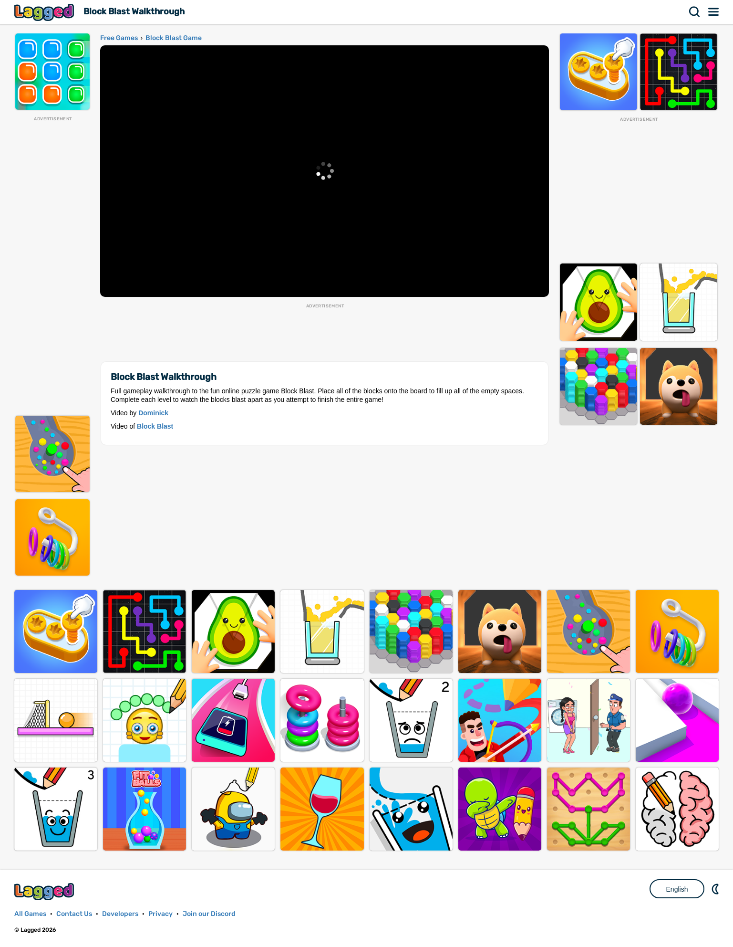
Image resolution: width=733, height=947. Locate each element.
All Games (30, 914)
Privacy (160, 914)
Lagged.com (45, 891)
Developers (120, 914)
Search (694, 12)
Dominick (153, 413)
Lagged (45, 12)
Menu (713, 12)
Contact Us (74, 914)
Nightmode (716, 888)
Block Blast (155, 426)
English (677, 889)
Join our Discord (209, 914)
